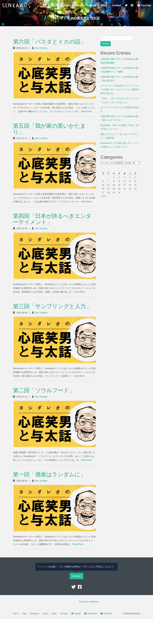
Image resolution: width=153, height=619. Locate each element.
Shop (104, 5)
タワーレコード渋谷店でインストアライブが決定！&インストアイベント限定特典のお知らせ (119, 89)
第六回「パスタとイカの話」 (49, 42)
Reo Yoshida (41, 48)
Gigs (67, 5)
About (93, 5)
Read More (86, 111)
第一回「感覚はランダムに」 (49, 474)
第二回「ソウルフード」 (44, 390)
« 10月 (103, 196)
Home (56, 5)
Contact (116, 5)
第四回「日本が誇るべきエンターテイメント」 (52, 219)
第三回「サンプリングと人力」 (52, 306)
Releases (79, 5)
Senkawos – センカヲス (17, 5)
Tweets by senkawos (89, 601)
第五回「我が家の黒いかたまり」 (49, 129)
